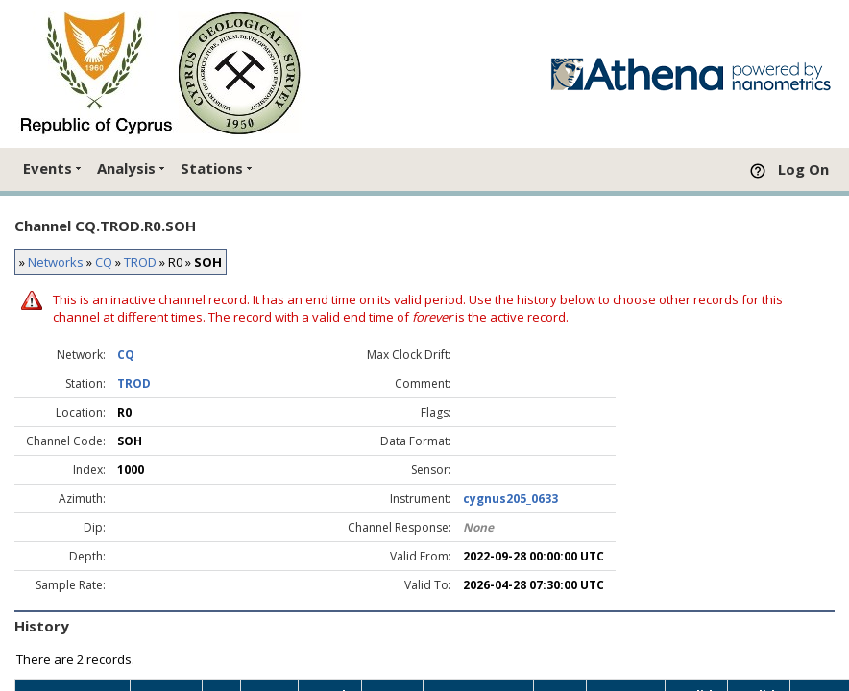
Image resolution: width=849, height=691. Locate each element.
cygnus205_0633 (510, 498)
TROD (140, 262)
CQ (103, 262)
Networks (56, 262)
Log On (803, 169)
